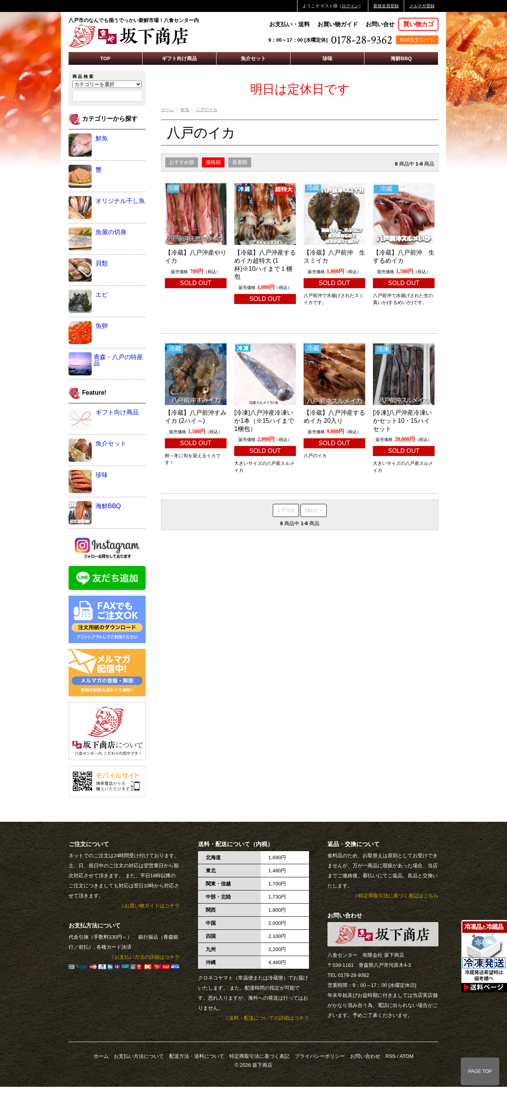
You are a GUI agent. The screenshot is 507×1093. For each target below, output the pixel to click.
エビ (102, 294)
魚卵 (102, 326)
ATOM (406, 1056)
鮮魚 (185, 109)
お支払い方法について (139, 1056)
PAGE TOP (480, 1071)
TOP (105, 58)
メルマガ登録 (422, 5)
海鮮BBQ (401, 58)
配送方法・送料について (196, 1056)
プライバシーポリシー (320, 1056)
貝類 (102, 263)
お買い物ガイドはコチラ (152, 906)
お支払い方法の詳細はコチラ (147, 957)
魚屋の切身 (111, 232)
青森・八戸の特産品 (118, 360)
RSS (390, 1056)
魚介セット (253, 58)
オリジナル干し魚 (120, 201)
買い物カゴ (418, 24)
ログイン (350, 5)
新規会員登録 (386, 5)
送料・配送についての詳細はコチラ (269, 1018)
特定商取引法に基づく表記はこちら (398, 896)
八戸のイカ (206, 109)
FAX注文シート (417, 40)
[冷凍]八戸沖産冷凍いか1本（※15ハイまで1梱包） (264, 420)
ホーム (167, 109)
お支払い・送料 (289, 24)
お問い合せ (380, 24)
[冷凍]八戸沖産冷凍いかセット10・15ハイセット (402, 420)
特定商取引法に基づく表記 (259, 1056)
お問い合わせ (365, 1056)
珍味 (327, 58)
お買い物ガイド (337, 24)
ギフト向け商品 (179, 58)
